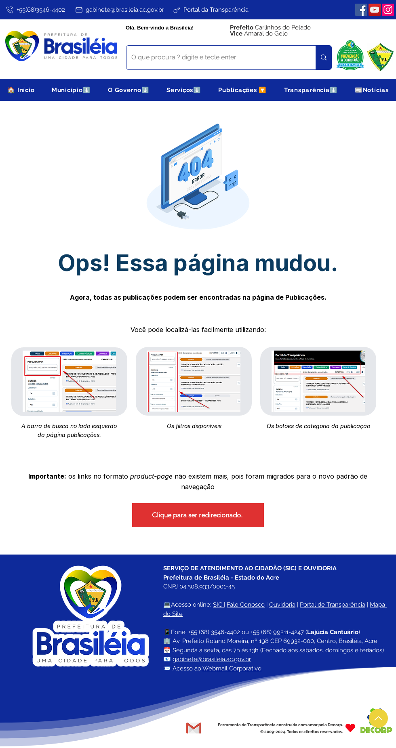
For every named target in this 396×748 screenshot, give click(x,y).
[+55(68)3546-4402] (35, 9)
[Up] (378, 718)
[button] (71, 90)
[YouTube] (375, 10)
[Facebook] (361, 10)
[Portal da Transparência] (210, 9)
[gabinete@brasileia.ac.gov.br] (119, 9)
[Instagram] (388, 10)
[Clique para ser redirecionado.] (198, 515)
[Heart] (350, 728)
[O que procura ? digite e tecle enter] (215, 57)
